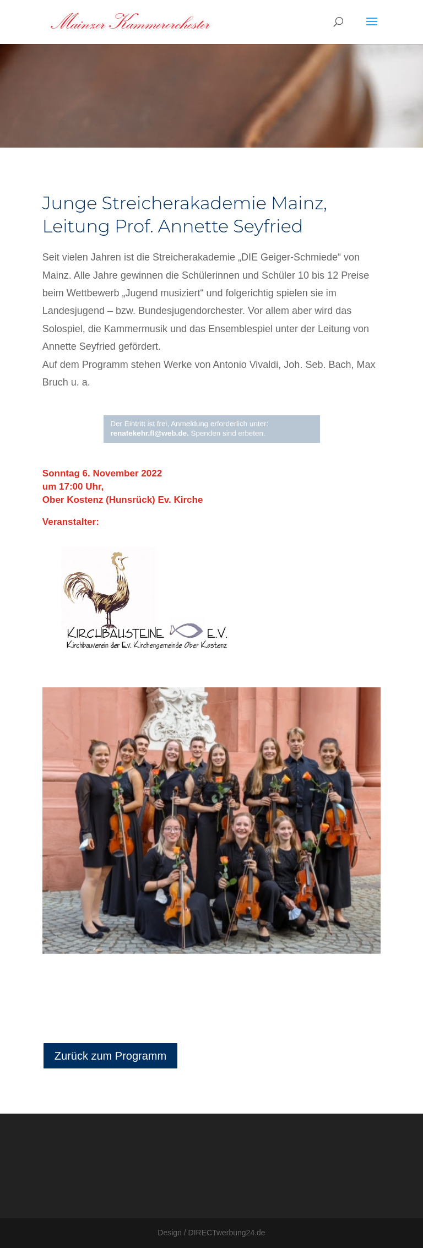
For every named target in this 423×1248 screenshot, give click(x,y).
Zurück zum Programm (110, 1056)
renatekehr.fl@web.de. (155, 432)
